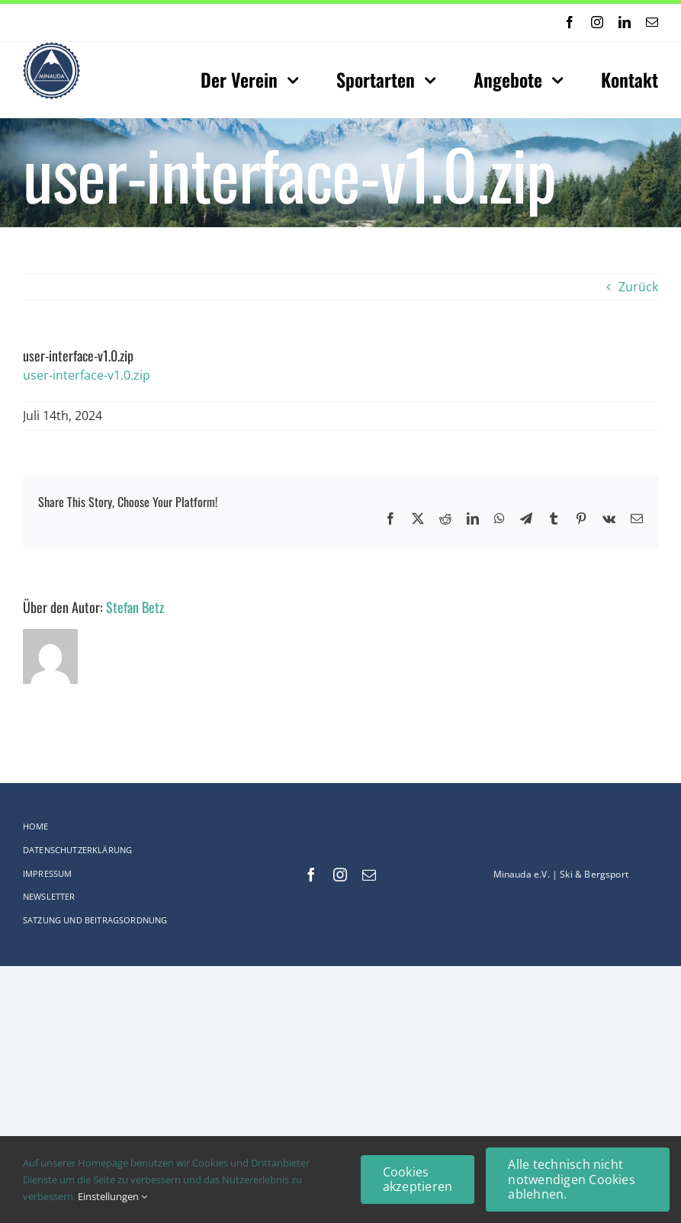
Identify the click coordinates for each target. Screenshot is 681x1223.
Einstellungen (112, 1196)
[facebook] (570, 22)
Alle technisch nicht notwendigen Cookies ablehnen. (571, 1179)
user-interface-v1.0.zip (86, 375)
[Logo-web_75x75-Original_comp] (51, 48)
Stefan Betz (135, 607)
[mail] (652, 22)
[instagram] (597, 22)
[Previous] (297, 22)
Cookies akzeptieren (418, 1179)
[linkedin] (624, 22)
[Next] (316, 22)
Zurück (638, 286)
